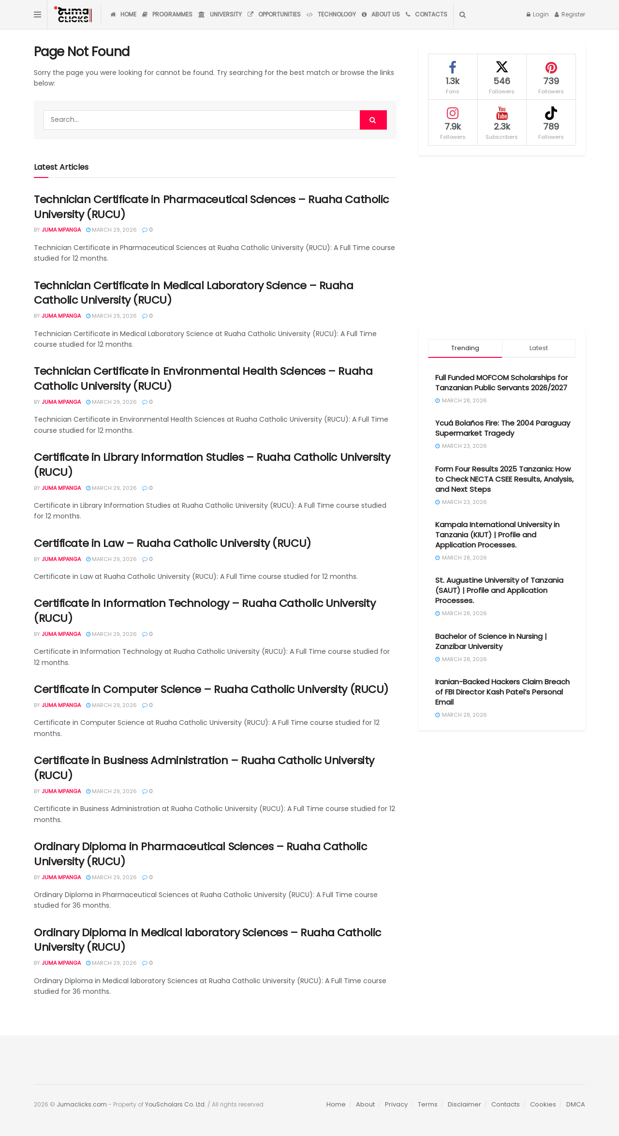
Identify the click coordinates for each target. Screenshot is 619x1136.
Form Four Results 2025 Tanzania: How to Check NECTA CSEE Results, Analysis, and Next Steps (504, 479)
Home (123, 14)
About (365, 1104)
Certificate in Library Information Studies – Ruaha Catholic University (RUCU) (212, 465)
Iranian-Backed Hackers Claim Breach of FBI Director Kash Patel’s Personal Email (502, 692)
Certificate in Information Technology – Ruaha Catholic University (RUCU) (204, 611)
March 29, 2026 (111, 230)
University (220, 14)
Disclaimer (464, 1104)
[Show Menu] (37, 14)
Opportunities (274, 14)
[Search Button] (462, 14)
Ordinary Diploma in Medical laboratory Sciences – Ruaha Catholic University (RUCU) (207, 940)
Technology (331, 14)
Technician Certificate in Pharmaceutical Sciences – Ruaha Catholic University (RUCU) (211, 207)
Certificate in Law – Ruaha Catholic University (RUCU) (172, 543)
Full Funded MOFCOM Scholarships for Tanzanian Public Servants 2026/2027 (501, 382)
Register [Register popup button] (570, 14)
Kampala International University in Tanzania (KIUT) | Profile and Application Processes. (497, 534)
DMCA (575, 1104)
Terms (428, 1104)
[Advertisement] (501, 242)
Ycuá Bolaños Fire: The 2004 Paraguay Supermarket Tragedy (502, 428)
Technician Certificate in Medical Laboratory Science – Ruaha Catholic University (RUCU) (194, 293)
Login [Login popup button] (538, 14)
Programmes (167, 14)
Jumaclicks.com (82, 1104)
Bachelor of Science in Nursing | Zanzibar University (491, 641)
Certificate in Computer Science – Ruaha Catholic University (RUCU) (211, 689)
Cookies (543, 1104)
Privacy (396, 1104)
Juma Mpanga (61, 230)
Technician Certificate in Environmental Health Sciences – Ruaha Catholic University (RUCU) (203, 379)
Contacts (426, 14)
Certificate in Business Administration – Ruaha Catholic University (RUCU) (204, 768)
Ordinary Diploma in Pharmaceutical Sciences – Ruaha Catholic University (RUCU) (200, 854)
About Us (381, 14)
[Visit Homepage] (74, 14)
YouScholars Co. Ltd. (175, 1104)
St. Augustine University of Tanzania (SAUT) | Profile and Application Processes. (499, 590)
